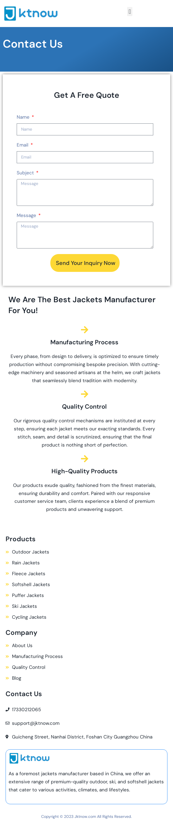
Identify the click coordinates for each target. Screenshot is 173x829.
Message (27, 215)
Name (24, 117)
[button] (129, 11)
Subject (26, 173)
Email (23, 145)
